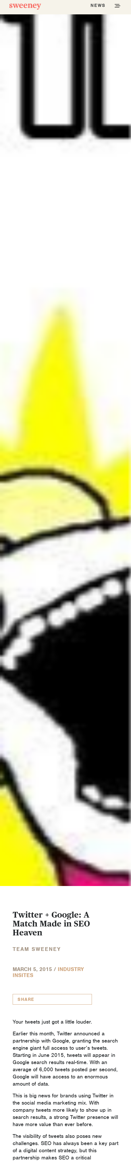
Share (26, 999)
